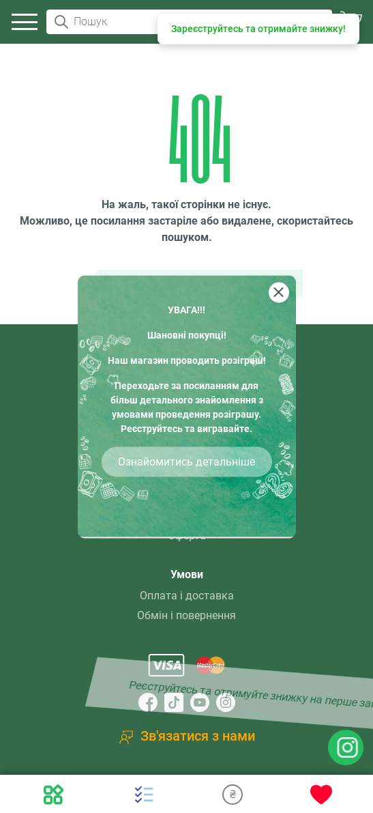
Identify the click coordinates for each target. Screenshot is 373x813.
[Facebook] (148, 702)
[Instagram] (225, 702)
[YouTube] (199, 702)
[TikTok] (173, 702)
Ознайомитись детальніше (186, 461)
